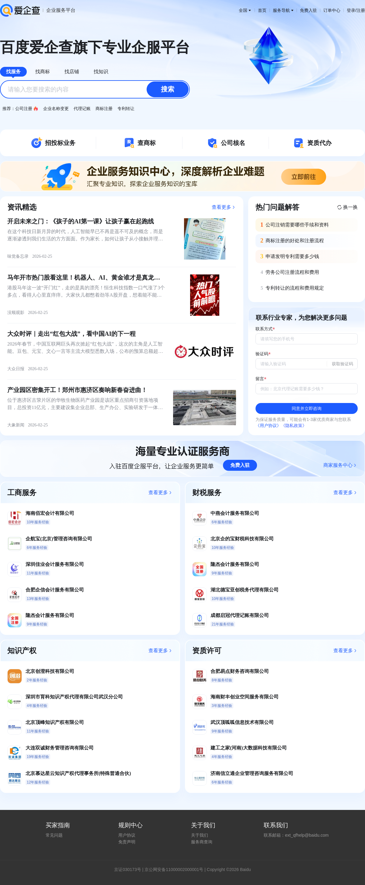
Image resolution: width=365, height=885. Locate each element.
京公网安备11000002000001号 (173, 869)
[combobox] (95, 89)
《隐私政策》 (294, 425)
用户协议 (126, 835)
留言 (259, 379)
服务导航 (283, 10)
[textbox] (95, 89)
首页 (262, 10)
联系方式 (264, 329)
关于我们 (199, 835)
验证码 (261, 354)
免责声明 (126, 841)
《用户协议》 (268, 425)
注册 (360, 10)
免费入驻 (308, 10)
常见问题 (54, 835)
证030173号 (129, 869)
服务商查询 (201, 841)
